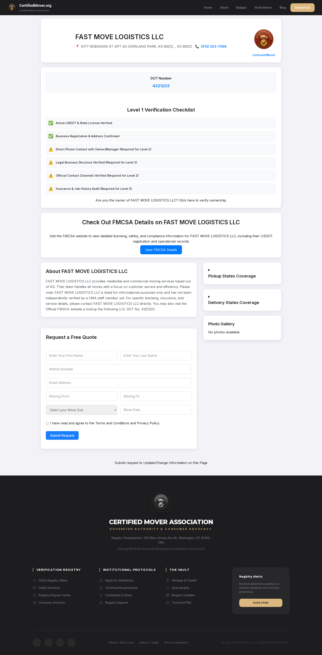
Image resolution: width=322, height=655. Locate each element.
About (224, 7)
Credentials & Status (115, 595)
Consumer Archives (49, 602)
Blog (283, 7)
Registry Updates (180, 595)
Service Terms (149, 642)
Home (208, 7)
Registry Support (113, 602)
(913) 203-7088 (214, 46)
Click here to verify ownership (202, 200)
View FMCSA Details (161, 250)
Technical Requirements (118, 587)
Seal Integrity (177, 587)
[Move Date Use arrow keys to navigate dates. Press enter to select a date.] (156, 409)
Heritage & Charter (181, 580)
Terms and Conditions (112, 423)
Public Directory (46, 587)
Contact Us (302, 7)
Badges (241, 7)
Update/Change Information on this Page (175, 463)
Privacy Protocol (121, 642)
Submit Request (62, 435)
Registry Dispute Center (52, 595)
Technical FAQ (178, 602)
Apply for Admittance (116, 580)
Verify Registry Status (50, 580)
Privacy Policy (148, 423)
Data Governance (176, 642)
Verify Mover (263, 7)
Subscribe (261, 602)
